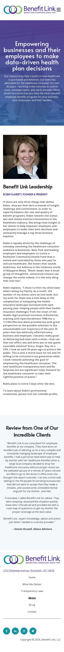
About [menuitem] (32, 598)
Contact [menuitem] (32, 611)
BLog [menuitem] (32, 605)
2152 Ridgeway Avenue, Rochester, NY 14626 (28, 570)
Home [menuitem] (32, 577)
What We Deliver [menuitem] (32, 584)
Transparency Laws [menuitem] (32, 591)
